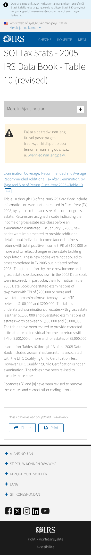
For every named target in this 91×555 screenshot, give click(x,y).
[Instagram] (26, 511)
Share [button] (26, 428)
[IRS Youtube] (45, 511)
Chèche (44, 39)
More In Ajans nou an (45, 109)
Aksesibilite (45, 547)
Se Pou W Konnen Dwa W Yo (33, 464)
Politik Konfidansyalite (45, 539)
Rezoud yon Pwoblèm (29, 474)
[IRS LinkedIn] (35, 513)
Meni (82, 39)
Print (54, 428)
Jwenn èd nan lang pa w (46, 155)
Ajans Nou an (21, 453)
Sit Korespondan (25, 494)
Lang (14, 484)
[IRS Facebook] (8, 511)
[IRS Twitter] (17, 513)
